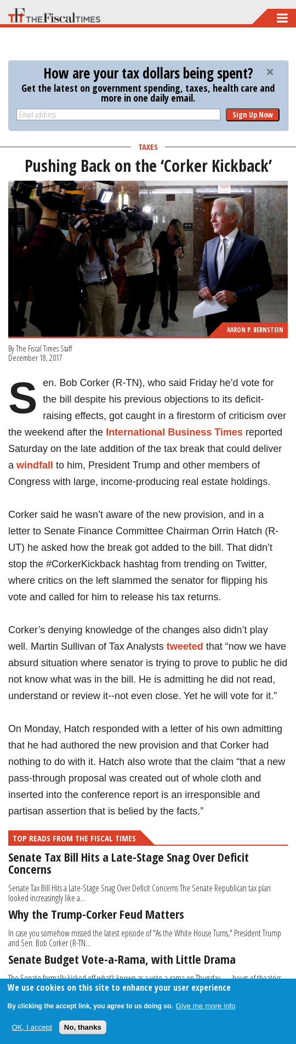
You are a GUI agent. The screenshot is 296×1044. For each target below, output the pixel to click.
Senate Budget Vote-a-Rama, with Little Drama (122, 959)
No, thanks (82, 1027)
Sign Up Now (252, 114)
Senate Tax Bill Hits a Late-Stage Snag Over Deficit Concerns (128, 862)
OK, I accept (32, 1027)
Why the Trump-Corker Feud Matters (96, 914)
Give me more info (206, 1006)
